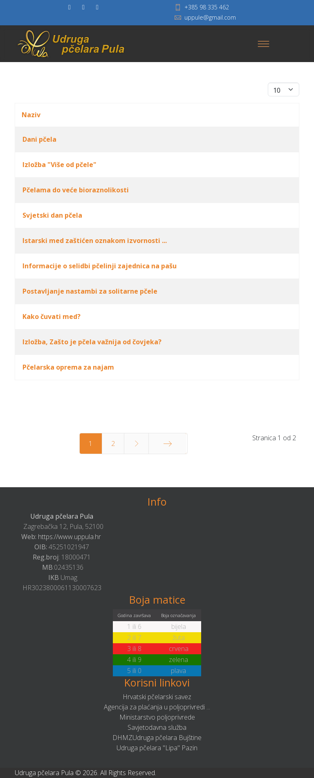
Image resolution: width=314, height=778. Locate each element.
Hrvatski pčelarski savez (157, 696)
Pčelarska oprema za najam (68, 367)
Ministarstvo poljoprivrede (157, 717)
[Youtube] (97, 6)
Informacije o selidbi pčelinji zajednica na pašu (99, 265)
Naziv (31, 114)
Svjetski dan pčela (52, 215)
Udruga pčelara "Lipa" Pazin (157, 747)
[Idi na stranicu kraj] (167, 443)
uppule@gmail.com (210, 17)
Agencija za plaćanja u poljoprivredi (154, 706)
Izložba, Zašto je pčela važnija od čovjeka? (91, 341)
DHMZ (122, 737)
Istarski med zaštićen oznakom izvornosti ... (94, 240)
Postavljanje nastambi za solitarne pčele (89, 291)
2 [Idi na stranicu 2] (113, 443)
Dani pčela (39, 139)
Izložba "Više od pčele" (59, 164)
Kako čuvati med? (51, 316)
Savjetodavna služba (157, 727)
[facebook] (69, 6)
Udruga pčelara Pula (61, 516)
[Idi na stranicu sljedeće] (136, 443)
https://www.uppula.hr (69, 536)
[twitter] (83, 6)
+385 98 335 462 (206, 7)
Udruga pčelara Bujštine (167, 737)
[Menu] (263, 43)
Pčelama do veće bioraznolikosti (75, 189)
